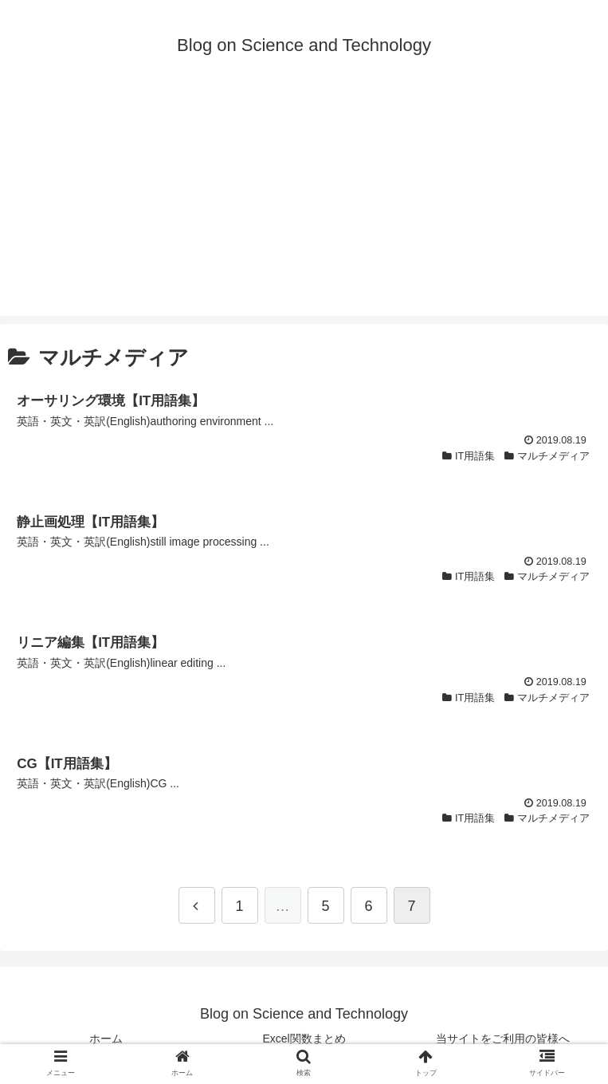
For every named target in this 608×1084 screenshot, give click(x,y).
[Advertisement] (304, 204)
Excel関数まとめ (303, 1038)
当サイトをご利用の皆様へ (503, 1038)
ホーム (106, 1038)
